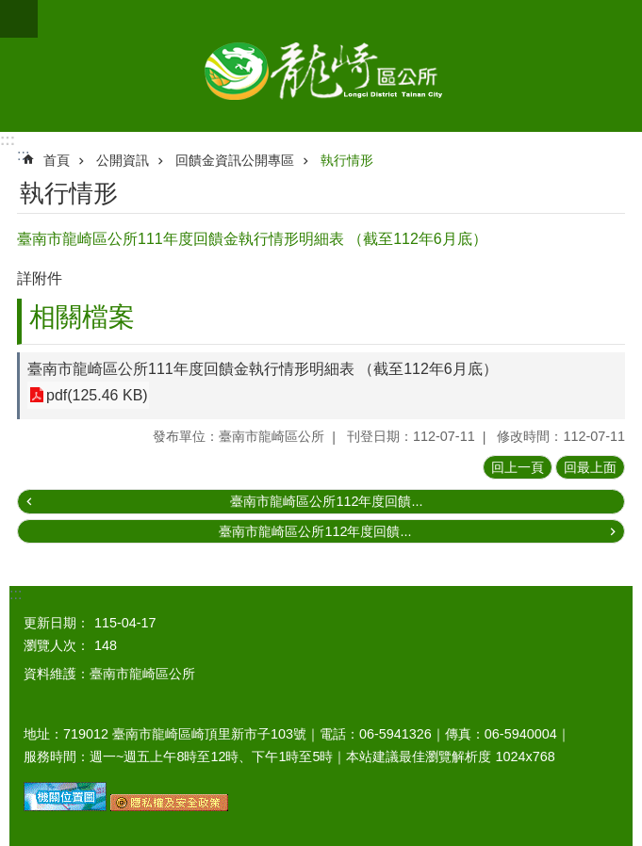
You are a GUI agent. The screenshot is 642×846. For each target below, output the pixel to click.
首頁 (56, 160)
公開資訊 (122, 160)
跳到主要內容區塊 (9, 9)
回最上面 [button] (590, 467)
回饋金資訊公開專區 (234, 160)
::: (7, 140)
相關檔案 (82, 317)
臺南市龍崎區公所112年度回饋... (326, 501)
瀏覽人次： (57, 645)
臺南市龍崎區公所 (321, 66)
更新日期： (57, 622)
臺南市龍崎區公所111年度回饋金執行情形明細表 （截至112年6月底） (262, 369)
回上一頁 (517, 467)
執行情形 (347, 160)
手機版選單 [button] (19, 19)
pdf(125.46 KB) (97, 395)
